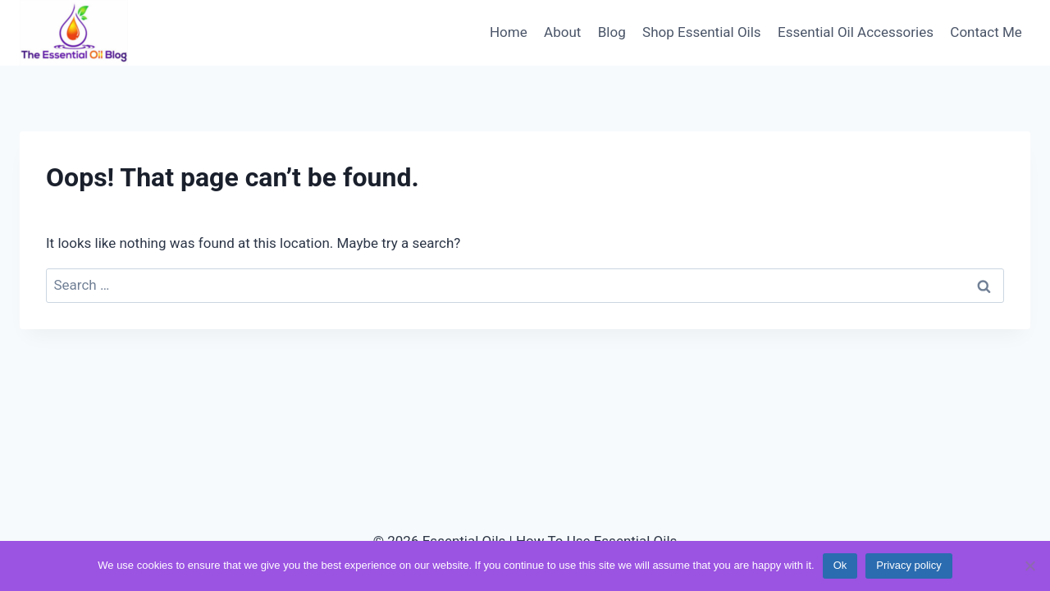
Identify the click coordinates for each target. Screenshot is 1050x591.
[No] (1029, 565)
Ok (840, 565)
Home (508, 32)
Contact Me (986, 32)
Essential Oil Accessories (856, 32)
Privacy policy (908, 565)
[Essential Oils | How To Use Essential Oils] (74, 33)
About (562, 32)
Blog (612, 32)
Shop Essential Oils (701, 32)
